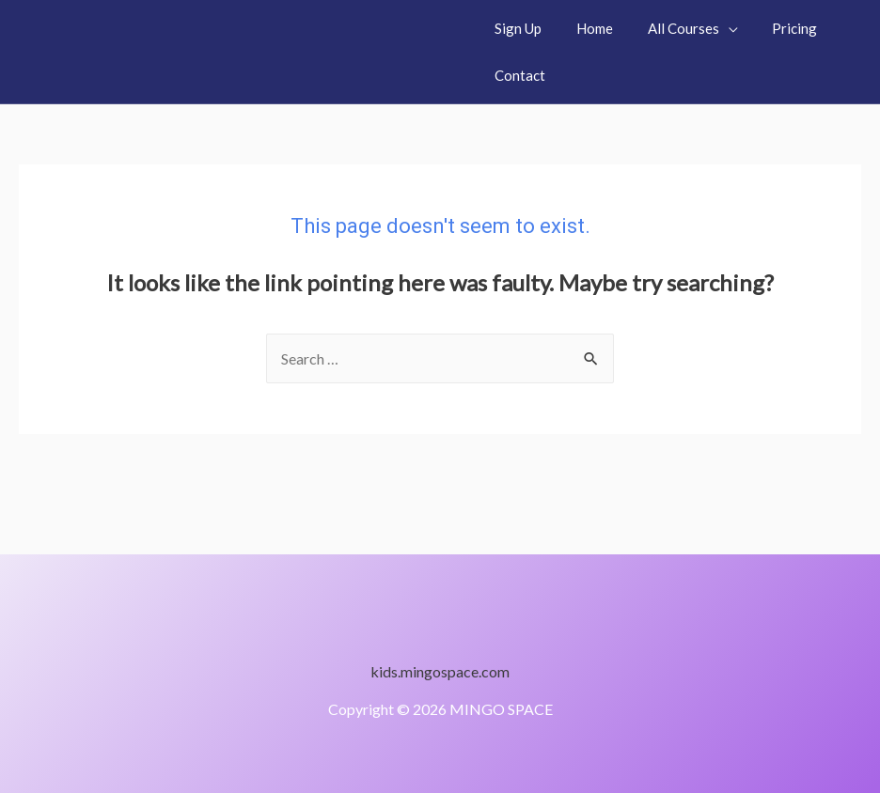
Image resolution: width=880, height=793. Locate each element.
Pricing (772, 28)
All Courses (667, 28)
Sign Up (515, 28)
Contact (517, 75)
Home (585, 28)
